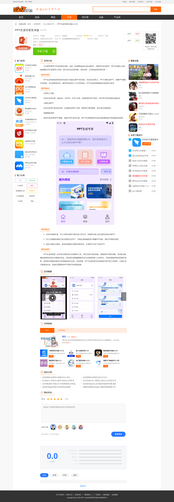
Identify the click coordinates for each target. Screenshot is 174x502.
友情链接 (115, 495)
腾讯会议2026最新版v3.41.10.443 (139, 181)
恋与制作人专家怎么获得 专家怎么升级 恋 (58, 381)
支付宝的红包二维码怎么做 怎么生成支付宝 (99, 381)
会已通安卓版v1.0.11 (83, 360)
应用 (69, 17)
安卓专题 (149, 2)
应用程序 (37, 24)
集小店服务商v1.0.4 (82, 351)
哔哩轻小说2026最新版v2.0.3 (139, 166)
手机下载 (42, 51)
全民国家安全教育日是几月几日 (95, 377)
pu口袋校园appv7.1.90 (137, 192)
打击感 (20, 201)
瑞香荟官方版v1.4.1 (55, 360)
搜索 (155, 9)
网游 (53, 17)
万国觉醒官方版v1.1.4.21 (148, 114)
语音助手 (32, 196)
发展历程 (78, 495)
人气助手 (20, 186)
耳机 (32, 201)
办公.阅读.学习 (49, 24)
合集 (101, 17)
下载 (51, 356)
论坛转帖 (158, 2)
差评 (129, 41)
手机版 (124, 2)
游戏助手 (32, 191)
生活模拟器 (20, 196)
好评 (129, 34)
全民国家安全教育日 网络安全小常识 (56, 377)
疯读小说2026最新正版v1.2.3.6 (139, 161)
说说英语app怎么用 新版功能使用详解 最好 (99, 384)
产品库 (117, 17)
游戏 (37, 17)
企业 (20, 180)
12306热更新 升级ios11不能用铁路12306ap (59, 384)
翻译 (32, 186)
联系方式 (69, 495)
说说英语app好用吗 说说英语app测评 (56, 387)
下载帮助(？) (88, 495)
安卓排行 (141, 2)
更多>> (68, 342)
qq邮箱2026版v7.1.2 (140, 186)
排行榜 (85, 17)
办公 (40, 45)
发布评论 (118, 434)
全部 (44, 475)
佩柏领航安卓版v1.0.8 (110, 351)
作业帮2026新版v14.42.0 (139, 151)
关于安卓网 (60, 495)
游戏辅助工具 (20, 191)
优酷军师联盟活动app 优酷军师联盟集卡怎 (99, 387)
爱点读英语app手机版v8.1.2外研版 (140, 156)
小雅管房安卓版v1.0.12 (56, 351)
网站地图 (106, 495)
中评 (64, 475)
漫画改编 (32, 180)
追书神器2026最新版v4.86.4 (139, 171)
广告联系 (98, 495)
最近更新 (132, 2)
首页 (21, 17)
